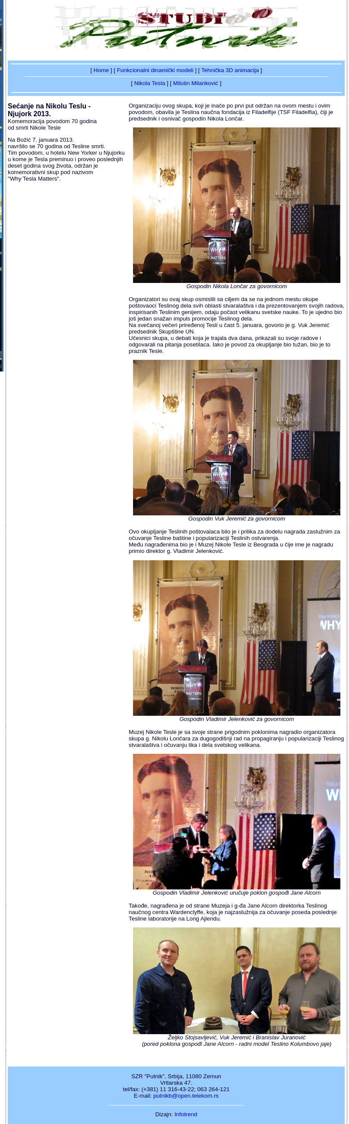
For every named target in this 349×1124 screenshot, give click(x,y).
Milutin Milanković (195, 83)
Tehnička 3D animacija (230, 70)
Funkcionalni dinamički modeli (155, 70)
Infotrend (185, 1114)
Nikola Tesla (149, 83)
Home (101, 70)
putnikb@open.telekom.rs (186, 1095)
